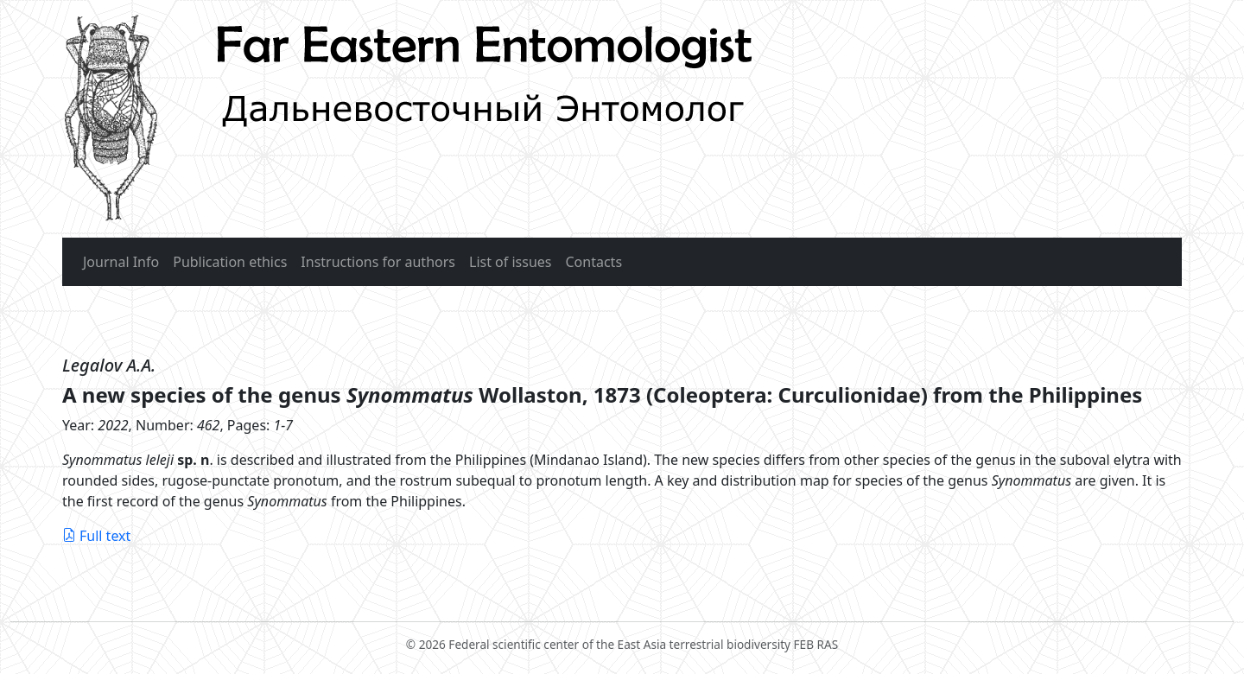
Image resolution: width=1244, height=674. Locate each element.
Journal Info (121, 261)
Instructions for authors (378, 261)
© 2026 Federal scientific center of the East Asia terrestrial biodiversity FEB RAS (622, 636)
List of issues (510, 261)
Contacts (594, 261)
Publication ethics (230, 261)
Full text (96, 535)
